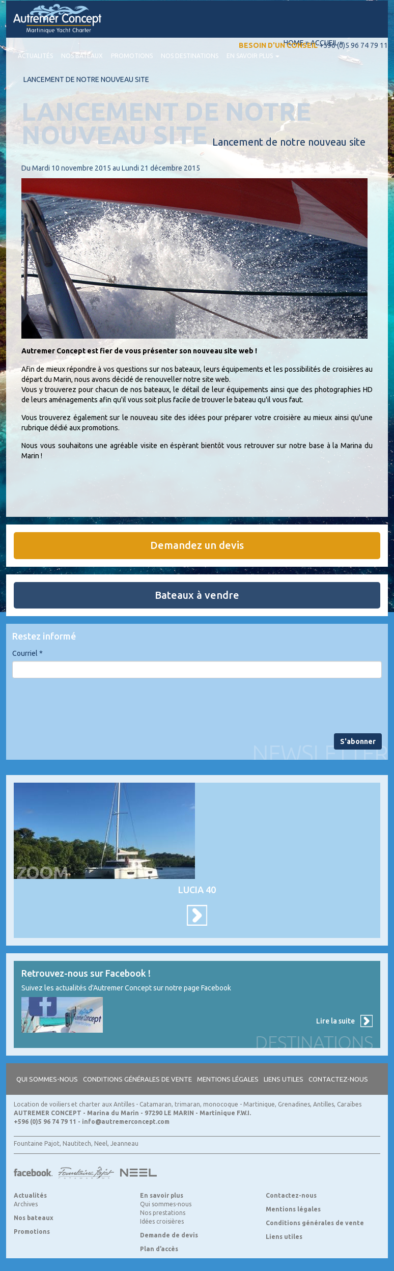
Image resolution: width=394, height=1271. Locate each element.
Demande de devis (169, 1235)
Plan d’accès (159, 1249)
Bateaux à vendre (197, 595)
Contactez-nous (338, 1079)
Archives (26, 1204)
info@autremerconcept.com (126, 1121)
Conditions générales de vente (137, 1079)
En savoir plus (253, 55)
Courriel (27, 653)
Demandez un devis (197, 545)
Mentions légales (228, 1079)
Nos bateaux (82, 55)
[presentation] (89, 706)
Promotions (132, 55)
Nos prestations (162, 1212)
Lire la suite (335, 1021)
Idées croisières (162, 1221)
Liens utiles (283, 1079)
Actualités (35, 55)
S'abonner (358, 741)
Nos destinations (189, 55)
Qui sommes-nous (47, 1079)
